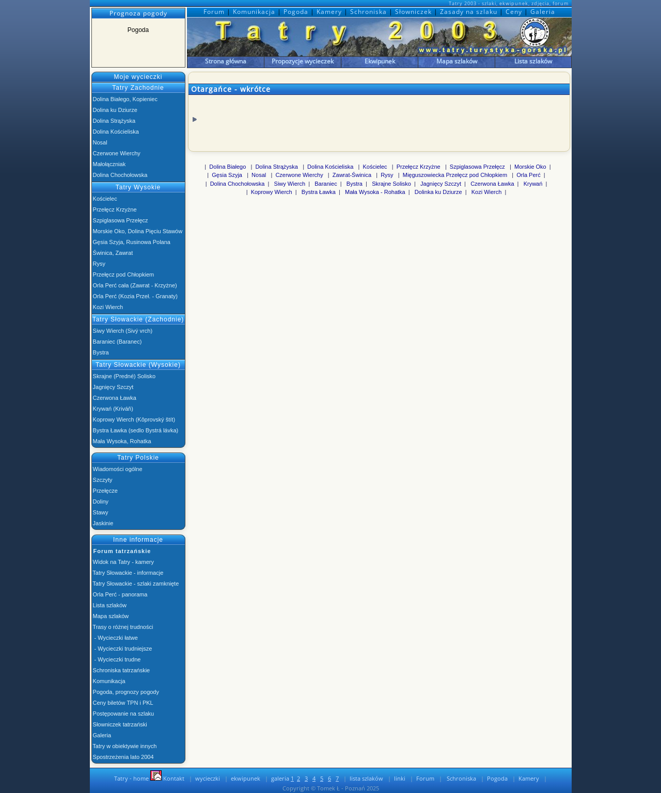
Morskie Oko (530, 167)
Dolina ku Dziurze (114, 110)
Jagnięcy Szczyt (112, 387)
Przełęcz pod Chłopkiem (122, 274)
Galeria (542, 11)
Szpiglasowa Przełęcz (119, 220)
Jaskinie (102, 523)
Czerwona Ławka (113, 398)
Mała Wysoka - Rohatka (375, 192)
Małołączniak (108, 164)
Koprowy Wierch (271, 192)
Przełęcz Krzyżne (114, 209)
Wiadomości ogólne (117, 469)
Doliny (100, 501)
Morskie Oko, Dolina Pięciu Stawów (137, 231)
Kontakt (167, 778)
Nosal (99, 142)
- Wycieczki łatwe (114, 638)
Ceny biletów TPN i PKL (122, 703)
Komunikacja (255, 11)
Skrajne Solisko (391, 184)
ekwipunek (245, 778)
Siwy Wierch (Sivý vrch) (122, 331)
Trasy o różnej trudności (122, 627)
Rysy (98, 264)
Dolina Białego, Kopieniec (124, 99)
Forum (215, 11)
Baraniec (325, 184)
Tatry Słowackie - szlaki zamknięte (135, 583)
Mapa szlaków (456, 61)
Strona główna (225, 61)
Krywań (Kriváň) (112, 409)
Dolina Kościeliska (115, 131)
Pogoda (297, 11)
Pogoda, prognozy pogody (125, 692)
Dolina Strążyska (113, 121)
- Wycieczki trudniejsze (121, 648)
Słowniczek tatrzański (119, 724)
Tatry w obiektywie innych (124, 746)
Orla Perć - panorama (119, 594)
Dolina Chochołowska (119, 175)
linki (399, 778)
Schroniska (369, 11)
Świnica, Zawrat (112, 253)
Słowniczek (414, 11)
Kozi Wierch (107, 307)
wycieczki (207, 778)
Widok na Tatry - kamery (122, 562)
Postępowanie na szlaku (122, 713)
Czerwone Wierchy (115, 153)
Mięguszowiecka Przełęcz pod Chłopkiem (455, 175)
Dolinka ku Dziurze (438, 192)
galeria (282, 778)
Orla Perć (528, 175)
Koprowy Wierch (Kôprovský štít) (133, 419)
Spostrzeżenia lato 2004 (122, 757)
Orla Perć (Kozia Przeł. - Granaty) (134, 296)
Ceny (515, 11)
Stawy (99, 512)
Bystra (100, 352)
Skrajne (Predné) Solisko (123, 376)
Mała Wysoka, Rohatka (121, 441)
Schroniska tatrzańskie (120, 670)
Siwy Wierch (290, 184)
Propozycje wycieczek (303, 61)
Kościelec (104, 199)
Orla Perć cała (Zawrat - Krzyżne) (134, 285)
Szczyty (102, 480)
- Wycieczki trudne (116, 659)
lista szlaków (366, 778)
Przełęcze (104, 491)
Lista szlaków (533, 61)
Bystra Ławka (319, 192)
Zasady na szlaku (469, 11)
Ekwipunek (380, 61)
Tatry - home (130, 778)
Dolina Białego (227, 167)
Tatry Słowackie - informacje (127, 573)
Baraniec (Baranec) (116, 341)
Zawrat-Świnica (352, 175)
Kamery (330, 11)
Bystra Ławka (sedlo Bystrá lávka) (135, 430)
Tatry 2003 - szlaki (472, 3)
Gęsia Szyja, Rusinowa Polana (130, 242)
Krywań (533, 184)
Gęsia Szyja (227, 175)
